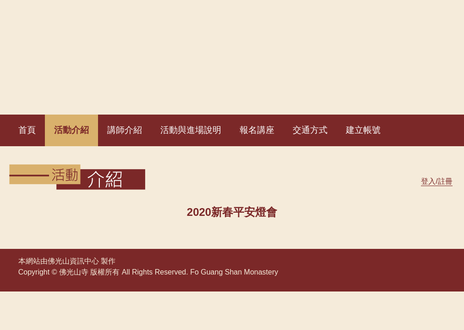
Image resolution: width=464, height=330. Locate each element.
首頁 (27, 130)
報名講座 (257, 130)
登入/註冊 (436, 181)
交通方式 (310, 130)
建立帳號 (363, 130)
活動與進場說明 (190, 130)
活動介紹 (71, 130)
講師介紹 (124, 130)
